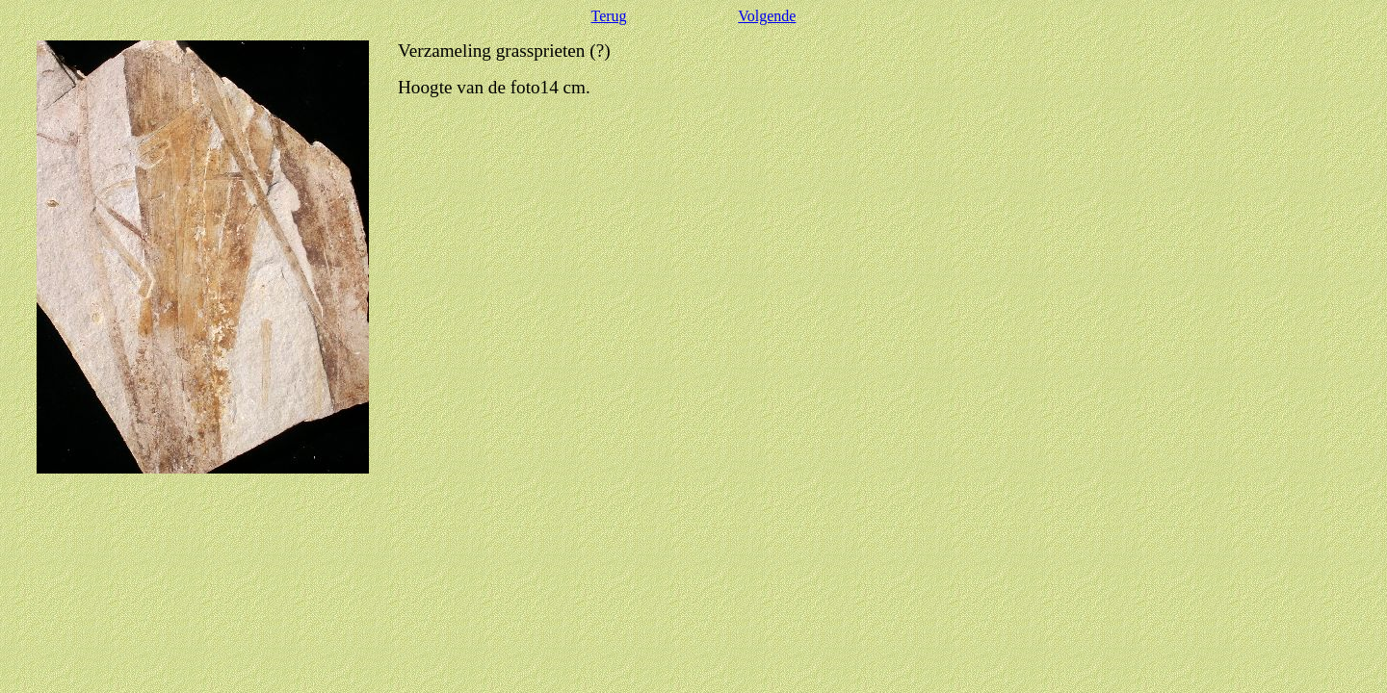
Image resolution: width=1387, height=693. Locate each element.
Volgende (767, 16)
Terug (609, 16)
